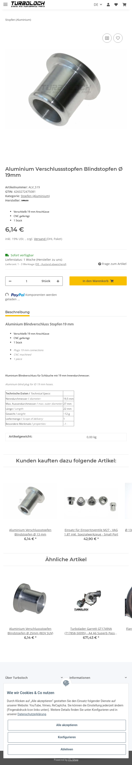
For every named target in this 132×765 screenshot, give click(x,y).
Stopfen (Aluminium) (35, 196)
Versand (40, 239)
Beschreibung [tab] (17, 312)
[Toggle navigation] (5, 2)
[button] (108, 4)
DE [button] (96, 4)
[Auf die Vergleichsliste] (107, 38)
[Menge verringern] (10, 281)
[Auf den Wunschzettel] (118, 38)
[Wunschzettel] (116, 4)
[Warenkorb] (124, 4)
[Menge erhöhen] (58, 281)
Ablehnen (67, 749)
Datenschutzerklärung (31, 714)
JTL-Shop (73, 759)
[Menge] (26, 281)
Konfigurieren (67, 737)
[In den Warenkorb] (98, 280)
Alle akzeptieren (66, 725)
